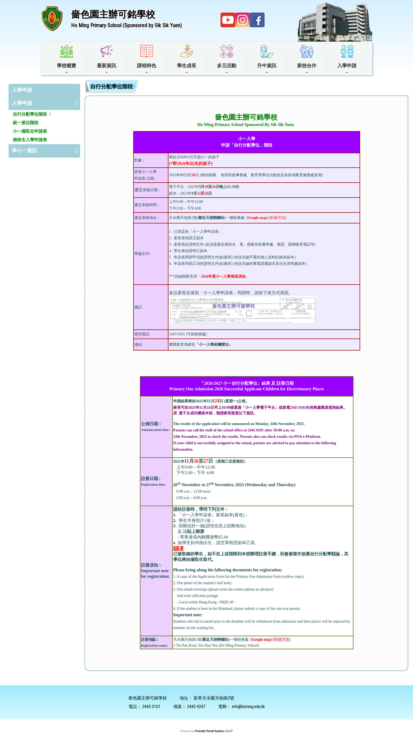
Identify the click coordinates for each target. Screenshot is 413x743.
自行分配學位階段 (30, 114)
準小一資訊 (24, 150)
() (256, 218)
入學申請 (22, 90)
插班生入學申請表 (30, 139)
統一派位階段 (25, 122)
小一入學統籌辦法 (214, 345)
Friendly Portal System (210, 731)
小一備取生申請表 (30, 131)
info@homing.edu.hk (248, 706)
